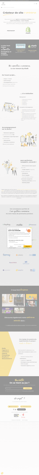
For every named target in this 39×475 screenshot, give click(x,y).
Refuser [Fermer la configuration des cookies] (11, 246)
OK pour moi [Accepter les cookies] (28, 246)
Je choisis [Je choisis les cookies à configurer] (19, 246)
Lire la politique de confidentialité (13, 237)
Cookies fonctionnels (12, 241)
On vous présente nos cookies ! (13, 242)
